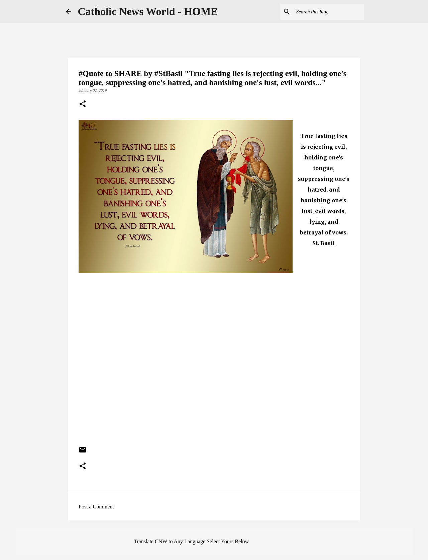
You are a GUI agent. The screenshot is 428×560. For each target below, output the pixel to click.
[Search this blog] (329, 12)
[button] (83, 104)
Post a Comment (96, 506)
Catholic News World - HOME (148, 11)
